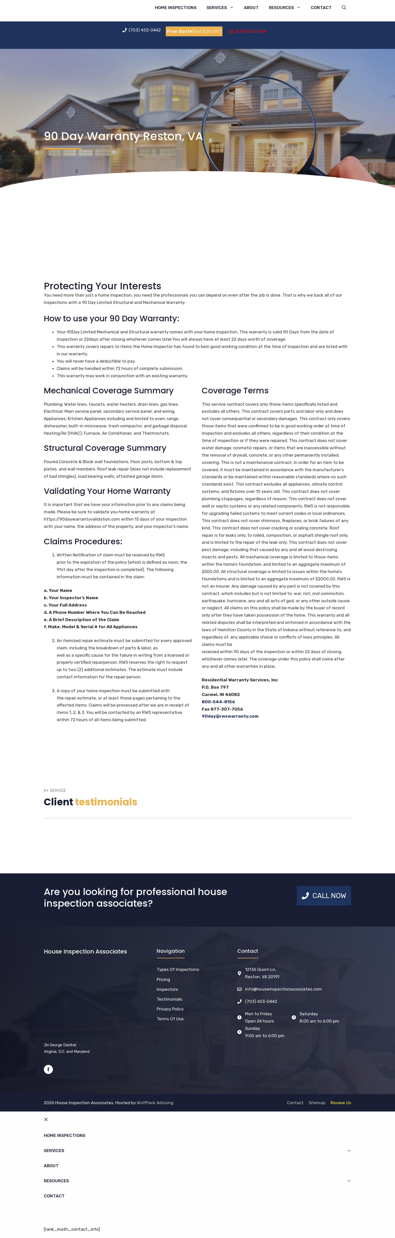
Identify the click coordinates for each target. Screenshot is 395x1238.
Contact (321, 7)
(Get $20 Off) (194, 31)
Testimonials (169, 999)
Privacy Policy (170, 1008)
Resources (287, 7)
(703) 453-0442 (261, 1001)
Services (223, 7)
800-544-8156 (218, 701)
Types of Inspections (178, 969)
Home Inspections (175, 7)
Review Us (341, 1102)
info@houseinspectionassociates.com (283, 989)
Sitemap (317, 1102)
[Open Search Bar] (344, 7)
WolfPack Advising (155, 1102)
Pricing (163, 979)
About (251, 7)
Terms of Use (170, 1018)
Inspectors (167, 989)
